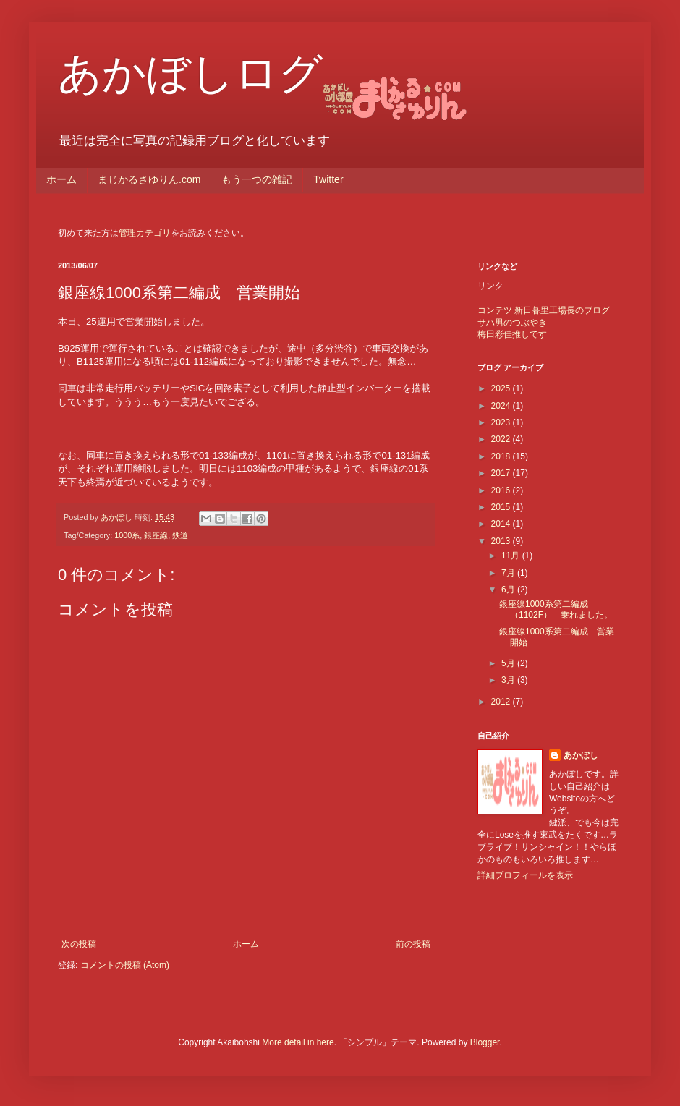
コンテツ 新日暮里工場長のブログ (543, 310)
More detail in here (297, 1042)
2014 (502, 524)
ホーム (61, 179)
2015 (502, 507)
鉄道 (180, 535)
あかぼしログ (190, 73)
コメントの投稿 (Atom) (124, 965)
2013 (502, 541)
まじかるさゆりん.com (149, 179)
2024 (502, 406)
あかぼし (581, 755)
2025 (502, 388)
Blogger (485, 1042)
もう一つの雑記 (256, 179)
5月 (509, 663)
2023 (502, 422)
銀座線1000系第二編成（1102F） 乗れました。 (556, 609)
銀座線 (156, 535)
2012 (502, 702)
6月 (509, 589)
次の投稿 (78, 944)
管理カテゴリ (145, 233)
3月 (509, 680)
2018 (502, 456)
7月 (509, 573)
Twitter (328, 179)
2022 (502, 439)
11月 (511, 555)
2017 (502, 473)
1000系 (127, 535)
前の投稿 (413, 944)
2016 (502, 490)
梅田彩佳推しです (512, 334)
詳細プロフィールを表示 (525, 875)
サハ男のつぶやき (512, 323)
